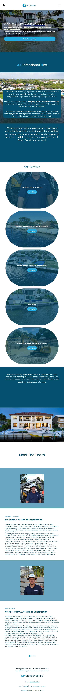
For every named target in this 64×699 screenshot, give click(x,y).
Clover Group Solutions (36, 690)
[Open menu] (60, 5)
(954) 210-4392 (34, 682)
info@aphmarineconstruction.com (34, 686)
